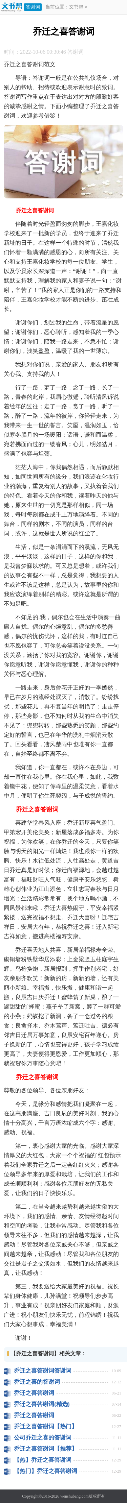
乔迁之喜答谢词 (34, 1393)
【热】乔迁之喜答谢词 (42, 1460)
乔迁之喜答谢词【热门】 (45, 1426)
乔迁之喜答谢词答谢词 (42, 1370)
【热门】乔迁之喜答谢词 (45, 1471)
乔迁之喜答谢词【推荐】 (45, 1449)
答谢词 (33, 6)
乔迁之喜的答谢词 (37, 1382)
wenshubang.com (74, 1496)
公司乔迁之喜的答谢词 (42, 1437)
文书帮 (76, 7)
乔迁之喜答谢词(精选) (41, 1404)
